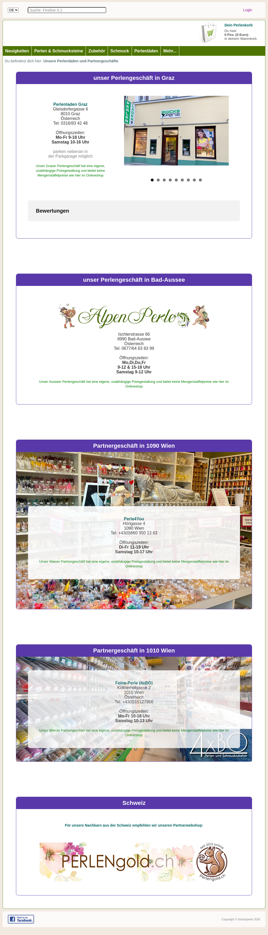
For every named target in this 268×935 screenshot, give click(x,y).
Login (247, 10)
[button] (28, 226)
